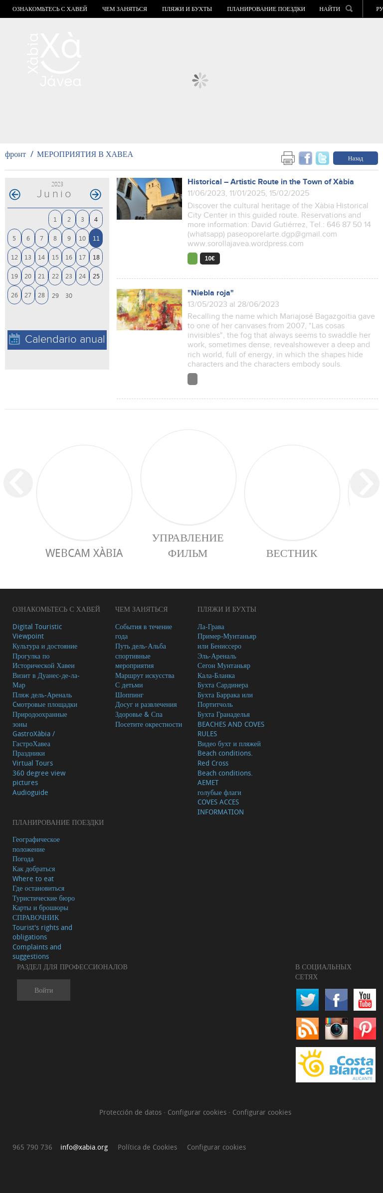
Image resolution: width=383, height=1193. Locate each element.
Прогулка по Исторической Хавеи (43, 660)
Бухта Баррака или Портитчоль (225, 699)
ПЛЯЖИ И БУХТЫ (187, 9)
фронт (15, 153)
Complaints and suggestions (36, 951)
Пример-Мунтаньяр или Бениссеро (226, 641)
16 (68, 257)
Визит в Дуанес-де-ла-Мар (46, 680)
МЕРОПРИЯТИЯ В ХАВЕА (85, 153)
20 (27, 275)
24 (82, 275)
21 (41, 275)
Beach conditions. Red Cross (225, 758)
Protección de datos (131, 1112)
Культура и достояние (44, 646)
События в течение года (143, 631)
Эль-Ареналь (216, 656)
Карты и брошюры (40, 907)
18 (96, 257)
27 (27, 294)
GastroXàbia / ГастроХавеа (33, 738)
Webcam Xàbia (84, 552)
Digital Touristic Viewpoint (37, 631)
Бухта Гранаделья (223, 714)
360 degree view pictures (38, 778)
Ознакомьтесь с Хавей (49, 9)
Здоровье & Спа (139, 714)
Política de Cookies (147, 1147)
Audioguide (30, 792)
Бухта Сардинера (222, 684)
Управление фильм (187, 545)
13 (27, 257)
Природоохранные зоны (39, 719)
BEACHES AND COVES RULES (230, 729)
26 (14, 294)
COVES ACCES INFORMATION (220, 806)
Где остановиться (38, 888)
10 (82, 238)
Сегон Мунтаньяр (223, 665)
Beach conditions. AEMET (225, 778)
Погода (22, 858)
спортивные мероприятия (134, 660)
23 (68, 275)
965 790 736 (32, 1147)
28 (41, 294)
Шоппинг (129, 694)
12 (14, 257)
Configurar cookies (198, 1112)
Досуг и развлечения (146, 704)
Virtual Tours (32, 763)
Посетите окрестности (148, 724)
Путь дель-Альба (140, 646)
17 (82, 257)
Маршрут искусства (145, 675)
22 (55, 275)
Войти (43, 990)
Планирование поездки (266, 9)
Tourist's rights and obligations (42, 932)
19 (14, 275)
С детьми (129, 684)
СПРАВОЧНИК (35, 917)
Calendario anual (57, 339)
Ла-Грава (210, 626)
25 (96, 275)
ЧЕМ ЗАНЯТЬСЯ (124, 9)
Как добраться (33, 868)
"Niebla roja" (211, 293)
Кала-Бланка (216, 675)
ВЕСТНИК (292, 552)
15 (55, 257)
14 (41, 257)
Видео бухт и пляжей (229, 743)
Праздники (28, 753)
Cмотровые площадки (44, 704)
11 (96, 238)
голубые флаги (219, 792)
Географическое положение (36, 844)
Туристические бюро (43, 898)
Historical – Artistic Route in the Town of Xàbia (271, 182)
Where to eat (33, 878)
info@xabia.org (84, 1147)
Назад (355, 158)
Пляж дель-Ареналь (42, 694)
